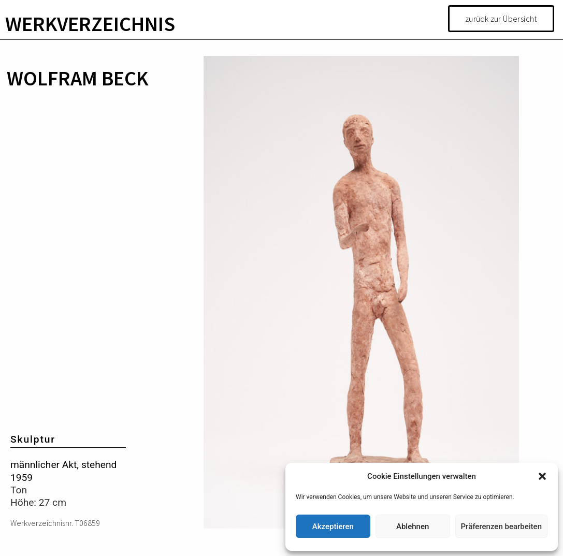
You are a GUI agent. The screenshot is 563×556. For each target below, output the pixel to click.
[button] (542, 476)
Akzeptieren (333, 526)
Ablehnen (412, 526)
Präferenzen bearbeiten (501, 526)
